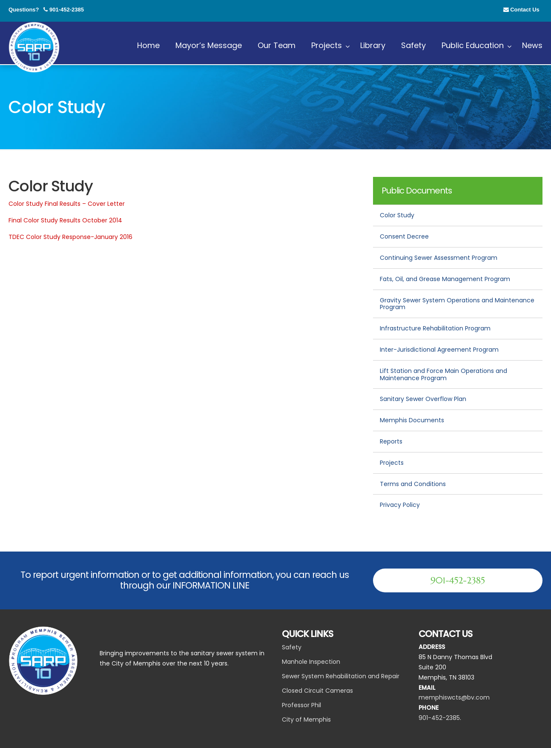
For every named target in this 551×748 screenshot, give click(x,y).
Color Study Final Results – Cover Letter (67, 203)
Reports (391, 441)
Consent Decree (404, 236)
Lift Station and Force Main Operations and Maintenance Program (443, 374)
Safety (291, 647)
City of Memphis (306, 719)
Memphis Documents (412, 420)
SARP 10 (34, 47)
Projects (392, 462)
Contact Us (525, 9)
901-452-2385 (66, 9)
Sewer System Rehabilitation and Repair (340, 676)
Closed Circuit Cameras (317, 691)
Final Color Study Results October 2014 (65, 220)
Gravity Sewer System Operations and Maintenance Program (457, 304)
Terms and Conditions (413, 484)
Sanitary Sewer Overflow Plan (423, 399)
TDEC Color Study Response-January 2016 (70, 237)
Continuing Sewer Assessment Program (438, 257)
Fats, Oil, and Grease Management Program (445, 279)
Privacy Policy (400, 505)
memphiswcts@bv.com (454, 697)
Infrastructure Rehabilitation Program (435, 328)
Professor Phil (301, 705)
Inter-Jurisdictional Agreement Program (439, 349)
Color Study (397, 215)
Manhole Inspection (311, 662)
